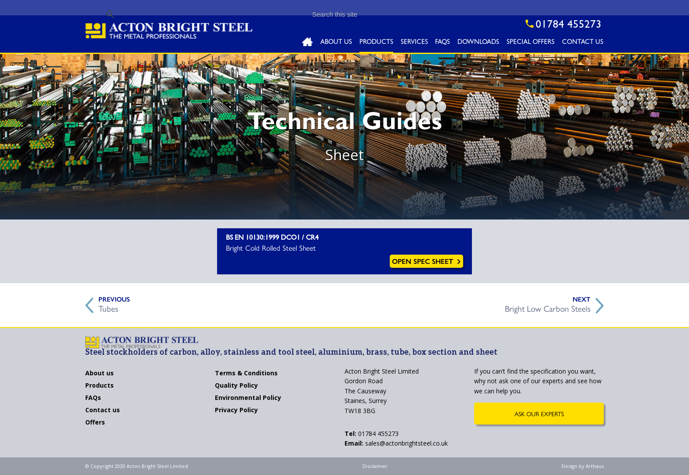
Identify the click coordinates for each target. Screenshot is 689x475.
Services (414, 43)
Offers (95, 422)
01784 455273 (371, 433)
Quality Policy (236, 385)
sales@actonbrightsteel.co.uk (396, 443)
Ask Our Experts (539, 413)
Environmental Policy (248, 398)
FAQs (442, 43)
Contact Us (582, 43)
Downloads (478, 43)
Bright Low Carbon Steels (548, 307)
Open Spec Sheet (426, 261)
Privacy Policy (236, 410)
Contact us (102, 410)
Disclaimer (375, 466)
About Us (336, 43)
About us (99, 373)
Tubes (108, 307)
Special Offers (531, 43)
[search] (291, 14)
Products (376, 43)
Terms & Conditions (246, 373)
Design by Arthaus (583, 466)
